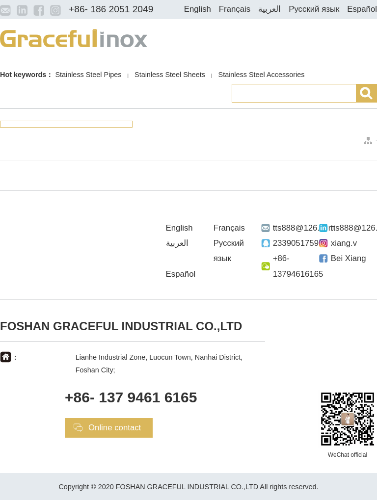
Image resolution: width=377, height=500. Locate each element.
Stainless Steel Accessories (261, 75)
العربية (269, 9)
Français (234, 9)
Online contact (114, 427)
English (197, 9)
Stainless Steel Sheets (170, 75)
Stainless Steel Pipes (88, 75)
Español (362, 9)
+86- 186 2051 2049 (111, 9)
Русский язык (314, 9)
